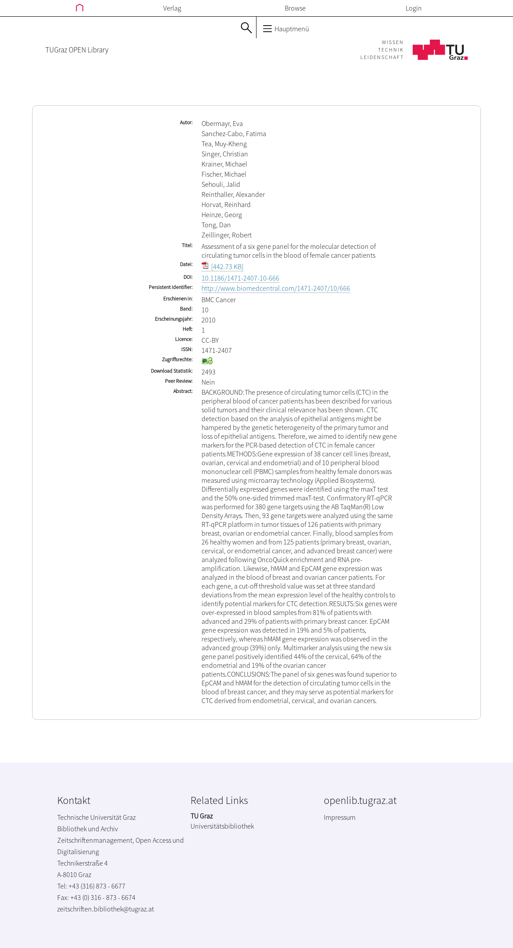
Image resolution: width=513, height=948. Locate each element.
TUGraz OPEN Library (76, 50)
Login (414, 8)
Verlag (172, 8)
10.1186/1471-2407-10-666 (240, 278)
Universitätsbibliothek (222, 826)
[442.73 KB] (222, 266)
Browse (295, 8)
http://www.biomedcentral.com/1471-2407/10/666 (276, 288)
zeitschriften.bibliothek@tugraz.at (105, 908)
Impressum (339, 817)
